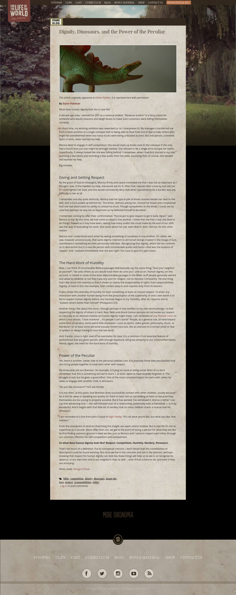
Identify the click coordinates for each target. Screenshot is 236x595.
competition (77, 478)
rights (96, 482)
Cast (79, 2)
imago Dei (111, 478)
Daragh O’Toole (81, 469)
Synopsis (56, 2)
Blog (107, 2)
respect (69, 482)
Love (61, 482)
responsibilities (82, 482)
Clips (69, 2)
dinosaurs (99, 478)
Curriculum (93, 2)
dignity (88, 478)
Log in (63, 486)
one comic (163, 316)
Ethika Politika (102, 97)
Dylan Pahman (71, 103)
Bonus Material (124, 2)
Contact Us (155, 2)
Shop (141, 2)
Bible (66, 478)
